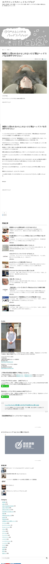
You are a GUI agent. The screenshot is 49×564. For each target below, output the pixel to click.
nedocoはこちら (28, 374)
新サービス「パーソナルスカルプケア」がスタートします (20, 468)
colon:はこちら (19, 374)
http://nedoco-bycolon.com (7, 368)
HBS (3, 513)
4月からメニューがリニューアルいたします (16, 491)
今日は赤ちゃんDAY (14, 305)
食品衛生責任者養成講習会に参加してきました (21, 245)
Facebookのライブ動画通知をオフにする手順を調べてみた (25, 297)
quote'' (3, 517)
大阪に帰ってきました (15, 279)
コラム (3, 531)
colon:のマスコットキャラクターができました (21, 253)
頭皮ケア (4, 553)
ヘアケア (4, 539)
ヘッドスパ (4, 543)
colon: (3, 504)
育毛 (3, 551)
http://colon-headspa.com (7, 361)
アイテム (4, 523)
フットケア (4, 535)
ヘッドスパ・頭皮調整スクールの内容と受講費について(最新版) (21, 479)
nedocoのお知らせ (6, 515)
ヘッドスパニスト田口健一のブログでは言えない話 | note (22, 405)
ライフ (44, 59)
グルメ (3, 529)
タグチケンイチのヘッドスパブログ (18, 2)
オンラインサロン (6, 525)
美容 (3, 549)
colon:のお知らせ (6, 509)
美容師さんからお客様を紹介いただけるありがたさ (23, 227)
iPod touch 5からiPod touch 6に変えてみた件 (21, 270)
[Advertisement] (24, 17)
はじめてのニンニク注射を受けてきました (20, 262)
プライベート (5, 537)
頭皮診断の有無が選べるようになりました (16, 473)
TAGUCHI (4, 519)
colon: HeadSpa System (8, 506)
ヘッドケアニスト (6, 541)
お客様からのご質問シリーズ (9, 521)
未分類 (3, 547)
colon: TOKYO (5, 507)
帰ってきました (10, 485)
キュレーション (6, 527)
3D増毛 (4, 502)
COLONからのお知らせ (7, 511)
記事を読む (11, 232)
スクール (4, 533)
